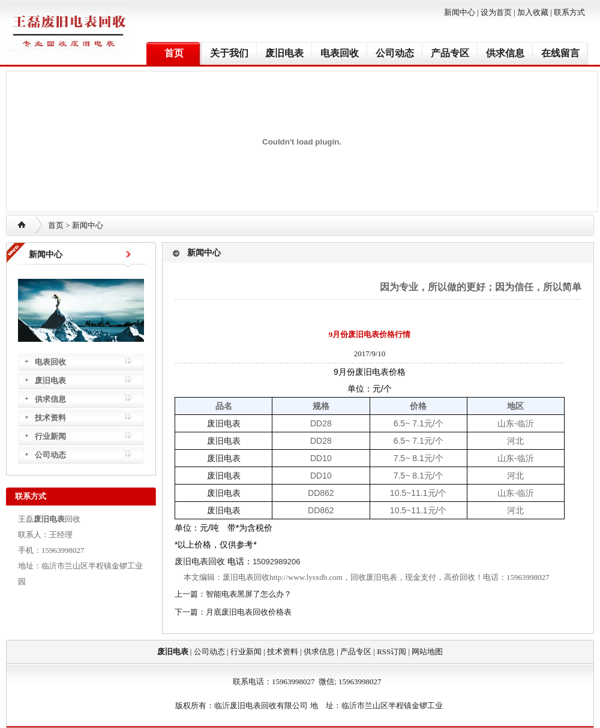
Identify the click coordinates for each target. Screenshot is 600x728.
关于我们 (229, 53)
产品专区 (450, 53)
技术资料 (50, 417)
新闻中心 (459, 12)
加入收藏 (532, 12)
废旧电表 (284, 53)
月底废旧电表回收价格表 (249, 611)
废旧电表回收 (200, 561)
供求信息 (505, 53)
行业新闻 (50, 436)
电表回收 (339, 53)
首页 (174, 53)
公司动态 (395, 53)
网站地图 (427, 651)
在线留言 (560, 53)
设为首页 (496, 12)
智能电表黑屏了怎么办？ (249, 593)
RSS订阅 (391, 651)
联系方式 (569, 12)
